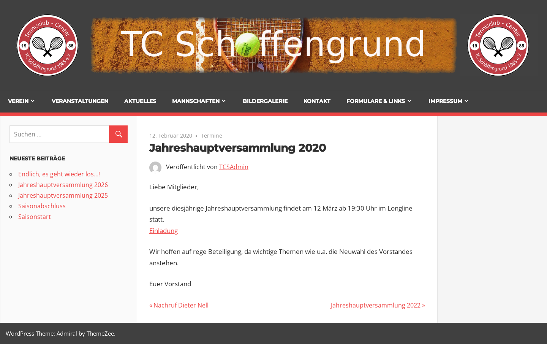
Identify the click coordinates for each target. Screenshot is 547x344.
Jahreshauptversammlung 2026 (63, 185)
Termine (211, 135)
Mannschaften (196, 101)
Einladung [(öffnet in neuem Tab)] (163, 230)
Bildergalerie (265, 101)
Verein (18, 101)
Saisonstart (34, 216)
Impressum (445, 101)
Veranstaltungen (80, 101)
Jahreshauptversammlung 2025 (63, 195)
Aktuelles (140, 101)
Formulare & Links (375, 101)
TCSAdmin (233, 167)
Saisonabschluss (42, 206)
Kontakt (317, 101)
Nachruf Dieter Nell (181, 305)
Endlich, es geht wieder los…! (59, 174)
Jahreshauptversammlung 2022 (376, 305)
